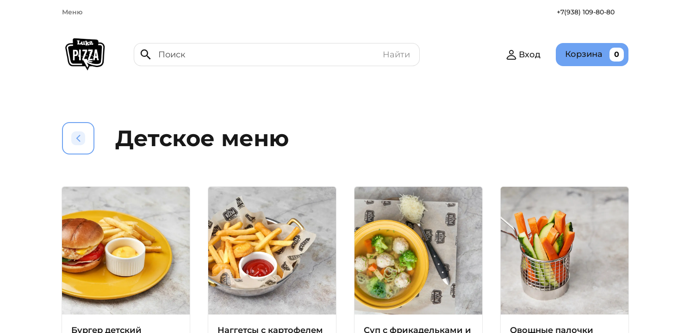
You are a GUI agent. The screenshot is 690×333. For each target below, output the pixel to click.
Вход (522, 54)
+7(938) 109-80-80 (587, 12)
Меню (72, 12)
